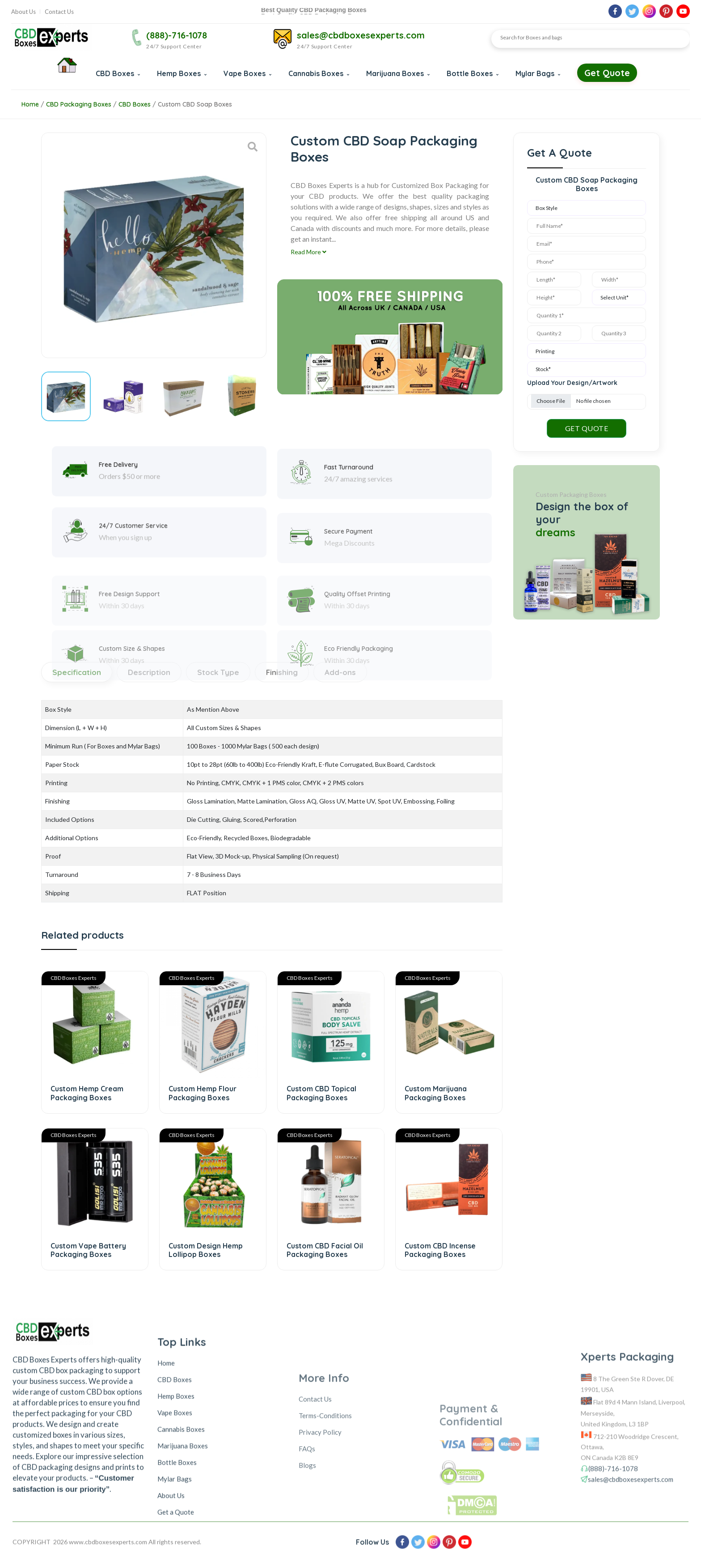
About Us (23, 12)
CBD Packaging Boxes (78, 104)
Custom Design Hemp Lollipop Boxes (206, 1250)
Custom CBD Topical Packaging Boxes (321, 1093)
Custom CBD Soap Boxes (195, 104)
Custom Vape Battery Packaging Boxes (88, 1250)
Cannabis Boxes (318, 73)
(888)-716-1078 (176, 35)
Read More (308, 252)
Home (30, 104)
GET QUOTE (586, 428)
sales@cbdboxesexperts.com (361, 35)
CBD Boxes (118, 73)
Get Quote (607, 72)
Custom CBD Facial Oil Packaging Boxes (325, 1250)
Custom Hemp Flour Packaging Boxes (202, 1093)
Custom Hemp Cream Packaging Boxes (87, 1093)
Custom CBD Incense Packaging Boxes (440, 1250)
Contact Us (59, 12)
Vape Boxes (247, 73)
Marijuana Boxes (398, 73)
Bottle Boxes (472, 73)
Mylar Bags (537, 73)
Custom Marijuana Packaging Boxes (436, 1093)
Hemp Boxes (182, 73)
